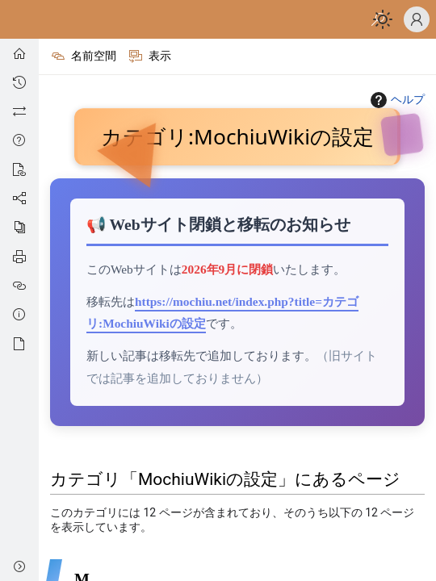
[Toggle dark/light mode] (382, 19)
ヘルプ (396, 100)
